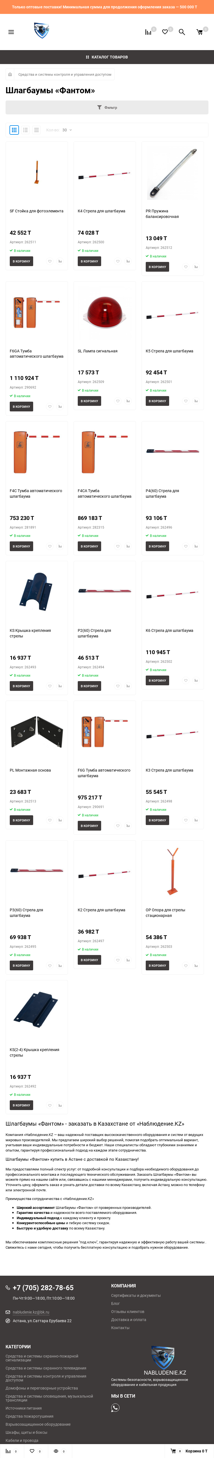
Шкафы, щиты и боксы (26, 1432)
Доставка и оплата (128, 1320)
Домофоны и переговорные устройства (42, 1388)
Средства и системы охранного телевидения (46, 1368)
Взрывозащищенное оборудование (38, 1424)
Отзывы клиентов (127, 1312)
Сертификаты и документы (136, 1295)
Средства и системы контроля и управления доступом (64, 74)
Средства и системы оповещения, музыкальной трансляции (49, 1398)
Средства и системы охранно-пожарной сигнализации (42, 1358)
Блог (115, 1303)
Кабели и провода (22, 1440)
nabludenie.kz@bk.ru (31, 1312)
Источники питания (24, 1408)
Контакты (120, 1328)
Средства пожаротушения (30, 1416)
